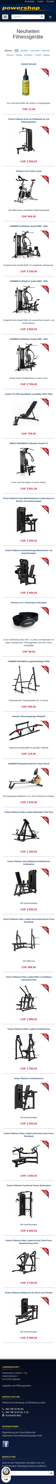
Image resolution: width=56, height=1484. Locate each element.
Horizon (10, 55)
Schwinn (28, 55)
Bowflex (24, 50)
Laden (40, 1)
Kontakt (50, 1)
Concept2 (35, 50)
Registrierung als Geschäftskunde (19, 1432)
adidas (46, 55)
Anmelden (30, 1)
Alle (17, 50)
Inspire (19, 55)
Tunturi (38, 55)
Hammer (46, 50)
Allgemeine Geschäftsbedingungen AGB (22, 1435)
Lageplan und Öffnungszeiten (16, 1385)
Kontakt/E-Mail (13, 1415)
